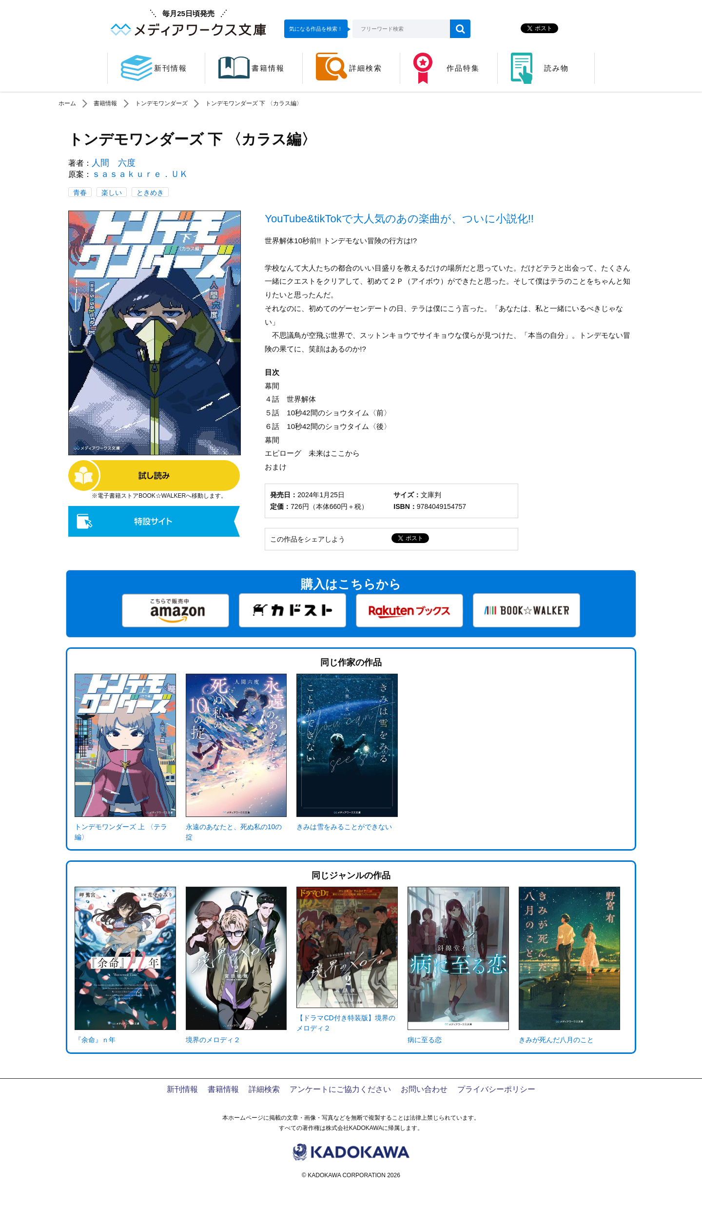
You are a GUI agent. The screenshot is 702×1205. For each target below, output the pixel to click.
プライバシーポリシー (496, 1089)
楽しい (111, 192)
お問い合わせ (424, 1089)
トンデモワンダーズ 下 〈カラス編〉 (253, 103)
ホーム (67, 103)
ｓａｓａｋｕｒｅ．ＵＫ (140, 174)
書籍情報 (105, 103)
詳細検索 (264, 1089)
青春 (80, 192)
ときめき (150, 192)
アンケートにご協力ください (340, 1089)
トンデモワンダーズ (161, 103)
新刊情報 (182, 1089)
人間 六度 (114, 163)
